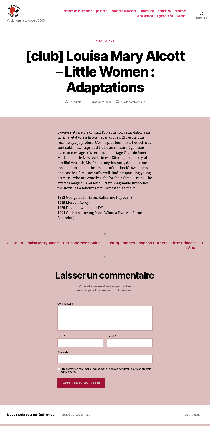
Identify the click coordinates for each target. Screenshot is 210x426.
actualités (164, 12)
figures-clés (165, 17)
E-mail (111, 338)
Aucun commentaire (133, 104)
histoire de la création (77, 12)
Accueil (182, 17)
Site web (62, 354)
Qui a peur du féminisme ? (36, 416)
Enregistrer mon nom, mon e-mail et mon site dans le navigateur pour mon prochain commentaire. (106, 373)
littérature (147, 12)
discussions (145, 17)
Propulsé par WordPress (74, 416)
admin (77, 104)
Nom (61, 338)
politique (101, 12)
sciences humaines (124, 12)
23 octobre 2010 (101, 104)
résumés (181, 12)
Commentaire (66, 305)
